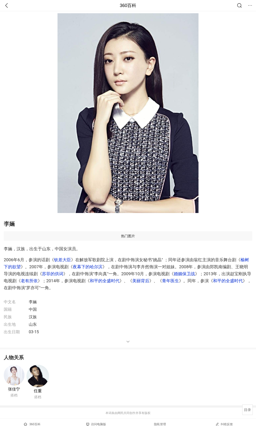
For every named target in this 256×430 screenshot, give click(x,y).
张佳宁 (14, 389)
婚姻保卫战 (184, 273)
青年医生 (170, 280)
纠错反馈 (224, 424)
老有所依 (29, 280)
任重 (38, 390)
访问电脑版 (96, 424)
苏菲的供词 (52, 273)
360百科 (128, 5)
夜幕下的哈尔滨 (87, 266)
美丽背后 (140, 280)
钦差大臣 (62, 259)
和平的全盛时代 (105, 280)
